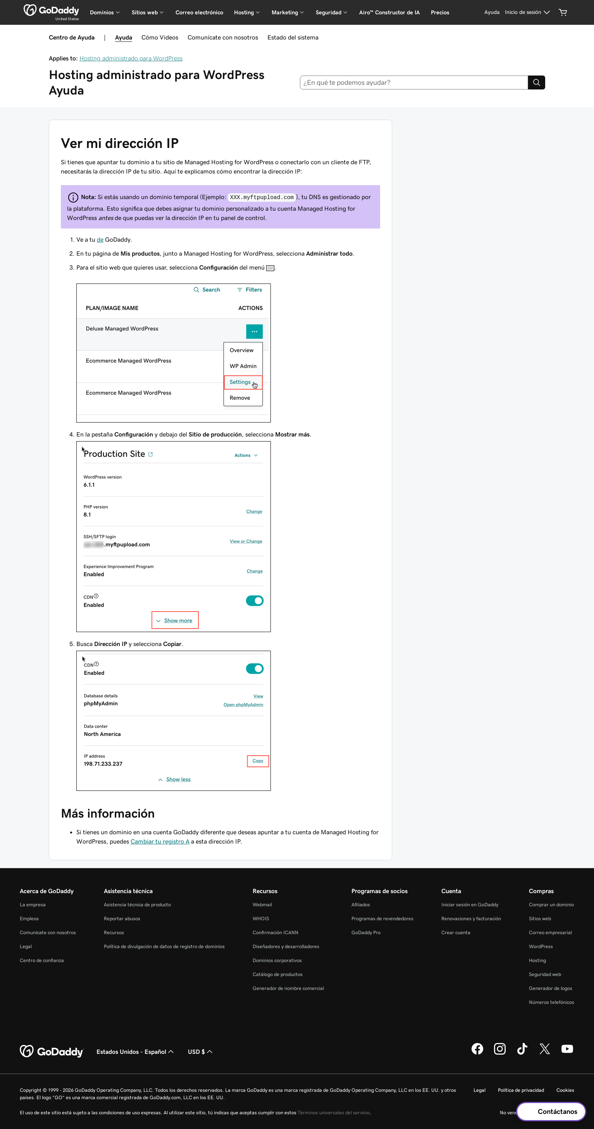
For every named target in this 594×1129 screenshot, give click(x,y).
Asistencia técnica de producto (137, 904)
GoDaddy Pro (366, 932)
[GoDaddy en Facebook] (477, 1053)
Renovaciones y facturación (471, 918)
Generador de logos (550, 988)
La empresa (33, 904)
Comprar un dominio (551, 904)
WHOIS (261, 918)
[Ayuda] (491, 12)
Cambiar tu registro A (160, 841)
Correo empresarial (550, 932)
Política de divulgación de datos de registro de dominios (164, 946)
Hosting (537, 960)
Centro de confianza (42, 960)
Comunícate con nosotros (223, 37)
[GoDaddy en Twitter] (545, 1053)
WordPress (541, 946)
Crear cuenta (455, 932)
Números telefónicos (551, 1002)
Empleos (29, 918)
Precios (440, 12)
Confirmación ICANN (275, 932)
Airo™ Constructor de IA (389, 12)
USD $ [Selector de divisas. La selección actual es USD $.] (201, 1051)
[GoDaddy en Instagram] (500, 1053)
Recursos (114, 932)
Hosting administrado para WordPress (131, 58)
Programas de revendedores (382, 918)
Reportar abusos (122, 918)
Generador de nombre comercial (288, 988)
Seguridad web (545, 974)
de (100, 239)
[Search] (536, 82)
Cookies (565, 1090)
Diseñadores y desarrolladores (286, 946)
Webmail (262, 904)
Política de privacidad (521, 1090)
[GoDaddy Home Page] (52, 1051)
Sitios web (540, 918)
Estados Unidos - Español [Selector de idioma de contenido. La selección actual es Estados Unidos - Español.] (136, 1051)
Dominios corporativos (277, 960)
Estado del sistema (293, 37)
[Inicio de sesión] (528, 12)
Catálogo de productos (278, 974)
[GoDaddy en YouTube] (567, 1053)
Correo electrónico (199, 12)
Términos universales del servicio (334, 1112)
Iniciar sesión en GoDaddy (469, 904)
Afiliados (360, 904)
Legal (26, 946)
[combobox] (414, 82)
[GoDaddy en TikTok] (522, 1053)
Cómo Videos (159, 37)
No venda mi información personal (537, 1112)
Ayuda (123, 37)
